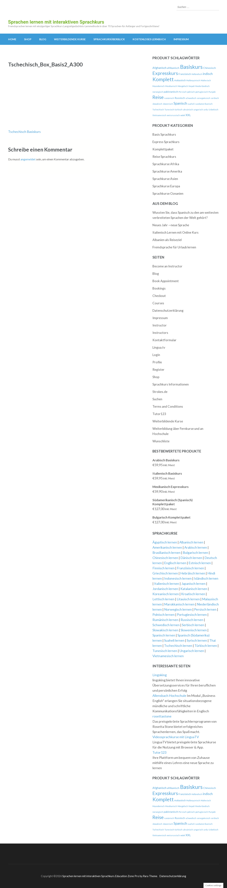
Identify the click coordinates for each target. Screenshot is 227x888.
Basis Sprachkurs (164, 134)
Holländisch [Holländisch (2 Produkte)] (196, 74)
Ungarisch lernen (191, 651)
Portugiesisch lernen (192, 614)
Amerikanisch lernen (167, 547)
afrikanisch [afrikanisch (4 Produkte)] (173, 67)
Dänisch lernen (191, 558)
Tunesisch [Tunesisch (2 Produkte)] (169, 109)
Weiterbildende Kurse (70, 39)
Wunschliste (160, 441)
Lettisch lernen (163, 599)
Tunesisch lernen (164, 651)
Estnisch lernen (200, 563)
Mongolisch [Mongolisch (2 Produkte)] (183, 86)
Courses (158, 303)
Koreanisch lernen (165, 594)
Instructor (159, 325)
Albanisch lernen (191, 542)
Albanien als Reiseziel (167, 240)
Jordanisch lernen (165, 589)
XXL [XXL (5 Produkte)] (188, 115)
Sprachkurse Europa (166, 186)
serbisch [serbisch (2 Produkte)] (215, 98)
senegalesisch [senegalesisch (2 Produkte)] (203, 98)
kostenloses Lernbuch (149, 39)
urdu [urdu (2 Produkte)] (206, 109)
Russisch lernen (192, 620)
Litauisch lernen (188, 599)
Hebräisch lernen (192, 573)
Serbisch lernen (193, 625)
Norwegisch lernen (178, 609)
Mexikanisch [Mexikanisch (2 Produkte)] (171, 86)
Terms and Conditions (167, 406)
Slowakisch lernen (165, 630)
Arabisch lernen (195, 547)
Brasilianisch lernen (166, 552)
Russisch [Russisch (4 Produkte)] (180, 97)
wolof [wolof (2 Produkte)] (182, 115)
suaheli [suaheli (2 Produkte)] (191, 104)
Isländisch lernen (206, 578)
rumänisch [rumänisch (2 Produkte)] (169, 98)
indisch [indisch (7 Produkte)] (208, 74)
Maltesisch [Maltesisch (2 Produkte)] (206, 80)
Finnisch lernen (163, 568)
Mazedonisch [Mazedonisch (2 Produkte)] (158, 86)
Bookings (159, 288)
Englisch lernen (175, 563)
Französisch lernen (190, 568)
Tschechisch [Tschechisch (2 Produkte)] (158, 109)
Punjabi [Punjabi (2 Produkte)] (212, 92)
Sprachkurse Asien (165, 179)
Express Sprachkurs (165, 142)
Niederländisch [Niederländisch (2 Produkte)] (202, 86)
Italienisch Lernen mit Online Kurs (175, 232)
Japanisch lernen (193, 583)
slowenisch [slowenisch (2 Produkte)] (168, 104)
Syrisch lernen (197, 640)
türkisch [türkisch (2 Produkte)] (178, 109)
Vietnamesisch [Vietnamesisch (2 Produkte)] (159, 115)
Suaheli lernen (174, 640)
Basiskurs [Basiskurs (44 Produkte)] (191, 66)
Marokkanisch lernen (179, 604)
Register (158, 369)
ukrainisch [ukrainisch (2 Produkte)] (188, 109)
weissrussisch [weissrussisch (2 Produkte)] (173, 115)
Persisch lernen (205, 609)
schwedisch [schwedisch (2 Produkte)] (191, 98)
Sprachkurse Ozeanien (167, 193)
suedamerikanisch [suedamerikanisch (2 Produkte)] (204, 104)
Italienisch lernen (166, 583)
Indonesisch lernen (178, 578)
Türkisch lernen (205, 645)
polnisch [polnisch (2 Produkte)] (191, 92)
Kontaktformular (164, 340)
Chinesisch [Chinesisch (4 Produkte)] (209, 67)
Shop (27, 39)
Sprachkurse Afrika (165, 164)
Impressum (181, 39)
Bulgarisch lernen (195, 552)
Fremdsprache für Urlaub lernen (174, 247)
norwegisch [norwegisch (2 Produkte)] (157, 92)
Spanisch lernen (163, 635)
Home (12, 39)
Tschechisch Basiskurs (24, 132)
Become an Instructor (167, 266)
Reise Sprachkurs (164, 157)
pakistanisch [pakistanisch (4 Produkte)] (171, 91)
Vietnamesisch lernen (168, 656)
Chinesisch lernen (165, 558)
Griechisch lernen (165, 573)
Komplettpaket (163, 149)
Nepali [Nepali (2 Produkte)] (192, 86)
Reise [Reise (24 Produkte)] (158, 97)
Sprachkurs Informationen (170, 384)
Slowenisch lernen (194, 630)
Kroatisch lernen (193, 594)
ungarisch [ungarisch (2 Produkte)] (198, 109)
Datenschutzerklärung (168, 310)
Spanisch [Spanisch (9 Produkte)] (180, 103)
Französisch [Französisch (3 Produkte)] (185, 74)
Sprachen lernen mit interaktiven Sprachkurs (56, 22)
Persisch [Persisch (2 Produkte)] (183, 92)
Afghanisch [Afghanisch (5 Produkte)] (159, 67)
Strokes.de (159, 392)
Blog (42, 39)
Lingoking (159, 675)
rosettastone (161, 716)
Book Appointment (165, 281)
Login (156, 355)
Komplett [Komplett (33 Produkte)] (163, 79)
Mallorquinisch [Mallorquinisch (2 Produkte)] (193, 80)
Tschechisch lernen (178, 645)
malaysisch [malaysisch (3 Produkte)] (180, 80)
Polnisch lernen (163, 614)
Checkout (159, 296)
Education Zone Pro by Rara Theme (136, 876)
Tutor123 (159, 414)
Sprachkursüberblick (109, 39)
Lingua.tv (158, 347)
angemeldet (28, 159)
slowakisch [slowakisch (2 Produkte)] (157, 104)
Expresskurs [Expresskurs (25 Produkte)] (165, 73)
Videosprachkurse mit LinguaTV (175, 737)
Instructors (160, 333)
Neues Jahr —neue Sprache (170, 225)
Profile (157, 362)
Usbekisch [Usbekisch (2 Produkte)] (213, 109)
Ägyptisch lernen (164, 542)
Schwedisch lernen (166, 625)
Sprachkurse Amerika (167, 171)
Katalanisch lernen (193, 589)
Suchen (157, 399)
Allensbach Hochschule (169, 695)
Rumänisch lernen (165, 620)
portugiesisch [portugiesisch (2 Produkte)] (201, 92)
